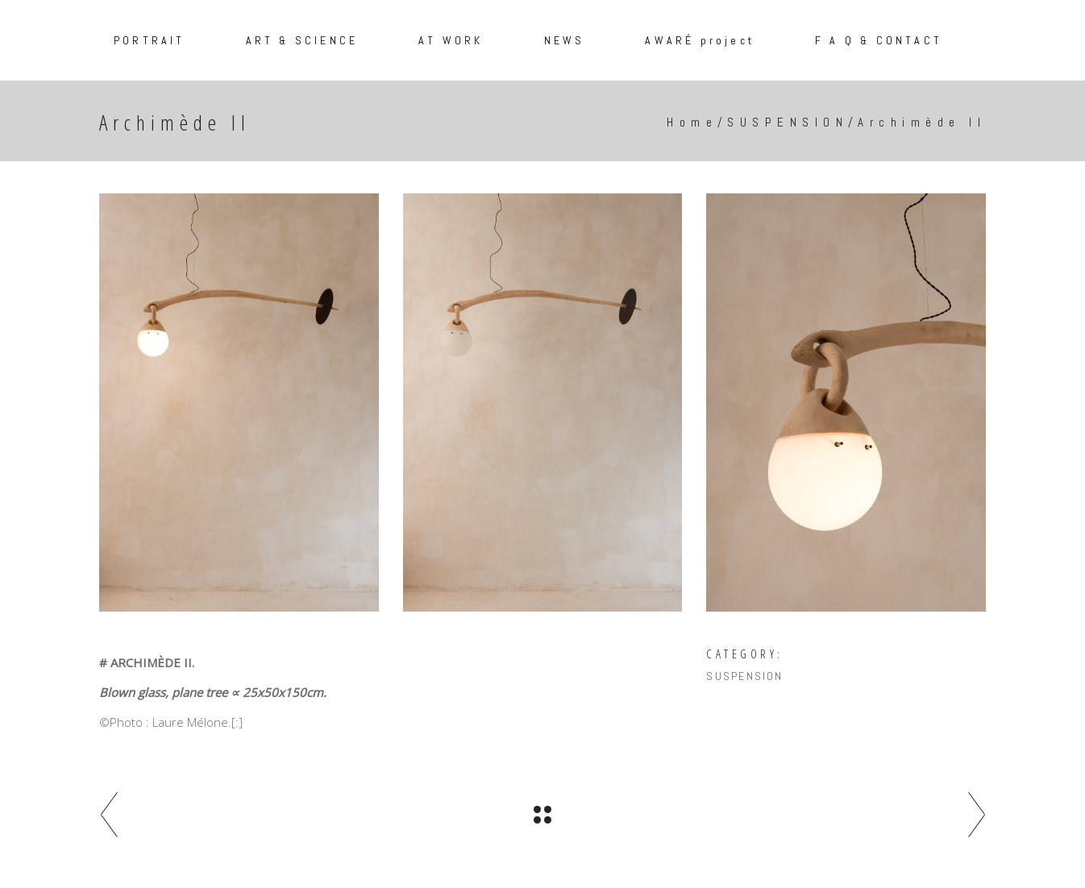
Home (692, 122)
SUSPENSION (787, 122)
